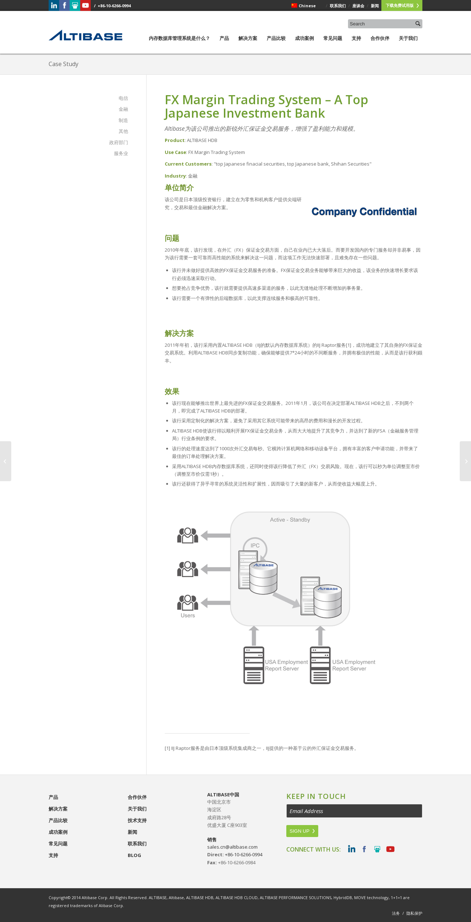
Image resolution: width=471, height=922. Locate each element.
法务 (396, 913)
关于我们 (408, 44)
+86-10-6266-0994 (243, 854)
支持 (356, 44)
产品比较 (276, 44)
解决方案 (248, 44)
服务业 (121, 153)
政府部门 (118, 142)
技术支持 (137, 820)
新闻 (132, 832)
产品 (224, 44)
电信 (123, 98)
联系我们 (137, 843)
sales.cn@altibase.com (232, 847)
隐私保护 (414, 913)
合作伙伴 (380, 44)
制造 (123, 120)
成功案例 (304, 44)
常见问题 (333, 44)
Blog (134, 855)
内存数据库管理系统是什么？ (179, 44)
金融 (123, 109)
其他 (123, 131)
